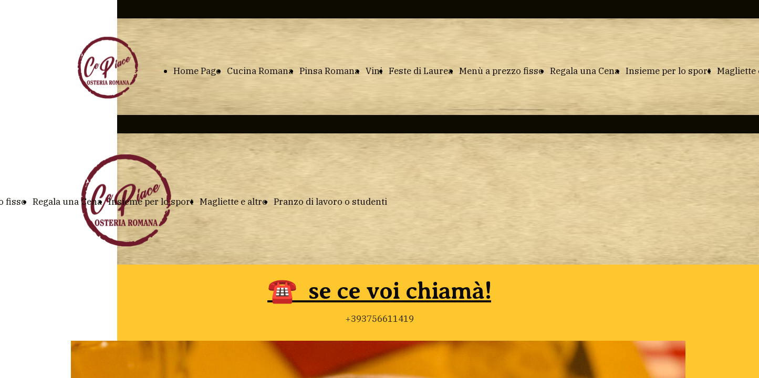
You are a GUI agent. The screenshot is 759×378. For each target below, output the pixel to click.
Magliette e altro (233, 201)
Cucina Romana (260, 71)
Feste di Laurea (421, 71)
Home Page (197, 71)
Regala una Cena (584, 71)
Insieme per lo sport (668, 71)
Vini (374, 71)
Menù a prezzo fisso (501, 71)
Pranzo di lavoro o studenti (330, 201)
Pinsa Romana (329, 71)
